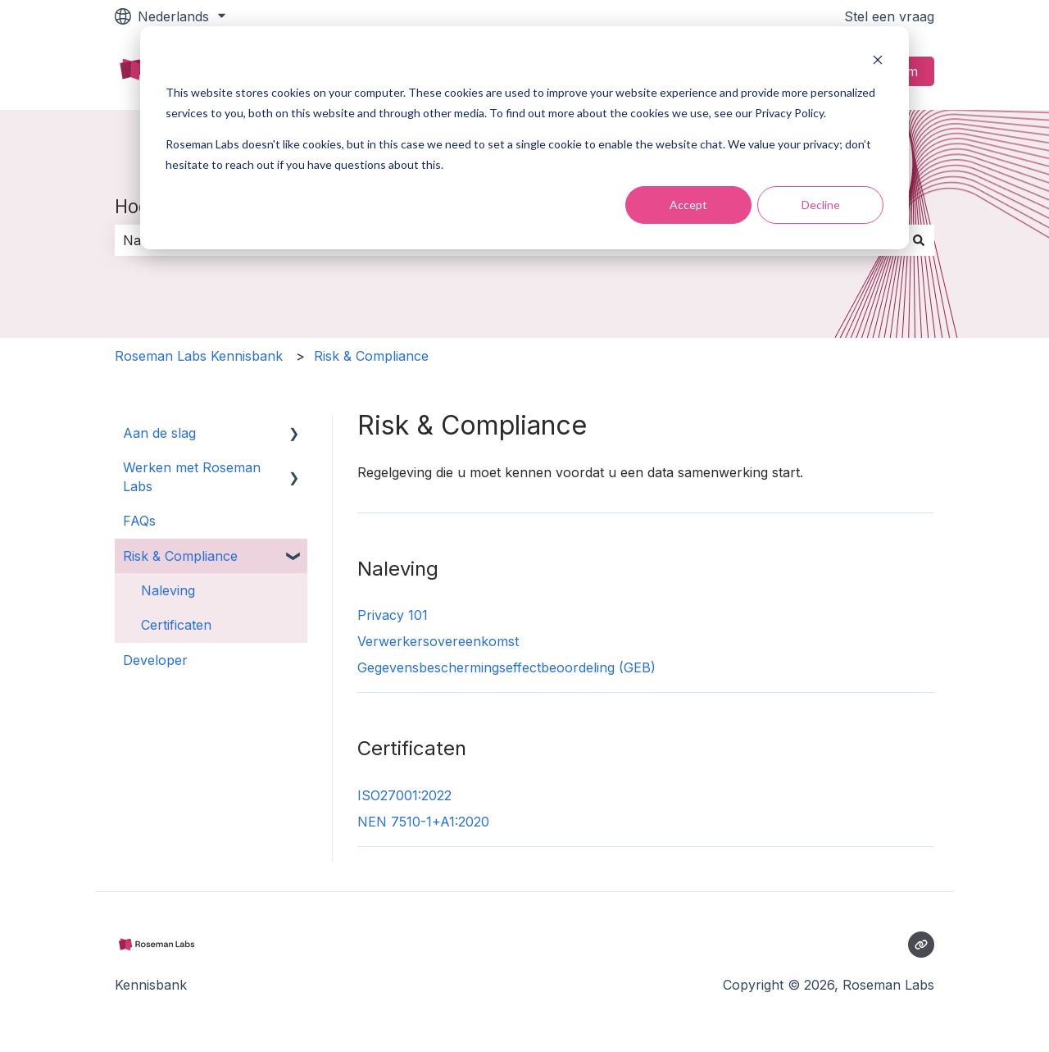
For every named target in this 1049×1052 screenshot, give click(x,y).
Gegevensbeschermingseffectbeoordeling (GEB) (506, 667)
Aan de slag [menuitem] (159, 433)
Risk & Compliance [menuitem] (180, 556)
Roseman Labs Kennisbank (199, 356)
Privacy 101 (392, 615)
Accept (688, 205)
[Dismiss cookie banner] (877, 62)
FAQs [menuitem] (139, 520)
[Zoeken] (918, 240)
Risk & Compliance (371, 356)
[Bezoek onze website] (921, 944)
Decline (821, 205)
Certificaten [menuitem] (176, 625)
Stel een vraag (889, 16)
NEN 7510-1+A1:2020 (423, 821)
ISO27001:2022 (404, 795)
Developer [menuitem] (155, 660)
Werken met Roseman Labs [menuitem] (192, 476)
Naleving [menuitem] (168, 590)
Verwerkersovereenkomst (438, 641)
